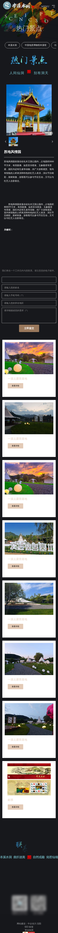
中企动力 (32, 923)
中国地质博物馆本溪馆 (35, 45)
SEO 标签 (29, 927)
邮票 (10, 799)
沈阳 (39, 923)
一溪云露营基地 (17, 378)
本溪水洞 (12, 45)
